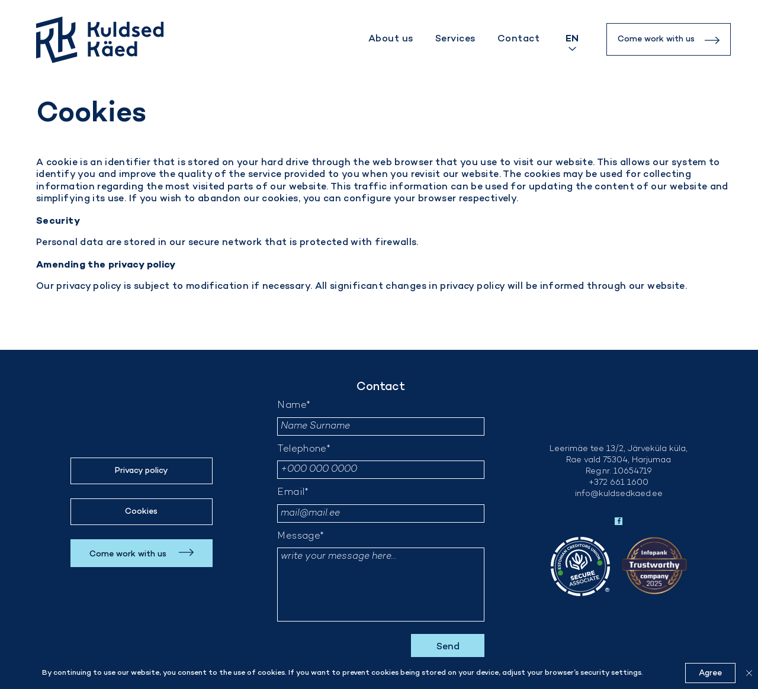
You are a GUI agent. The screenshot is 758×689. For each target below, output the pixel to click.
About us (390, 39)
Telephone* (303, 450)
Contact (518, 39)
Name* (293, 406)
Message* (300, 537)
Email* (293, 493)
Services (455, 39)
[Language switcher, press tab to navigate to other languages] (572, 39)
